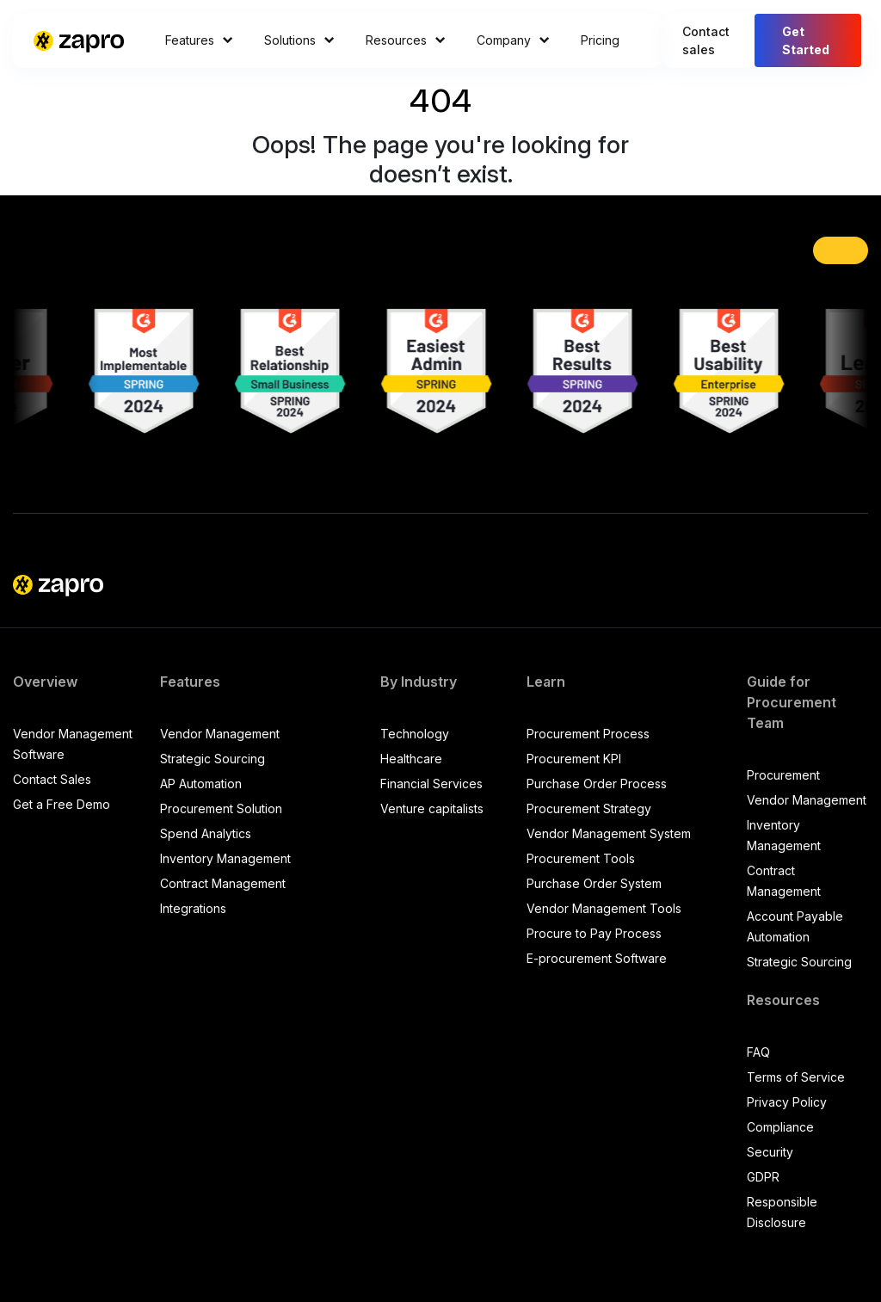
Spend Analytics (205, 833)
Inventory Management (225, 858)
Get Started (805, 40)
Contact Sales (52, 779)
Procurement (783, 775)
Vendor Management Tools (604, 908)
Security (770, 1152)
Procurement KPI (574, 758)
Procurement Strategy (589, 808)
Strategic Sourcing (212, 758)
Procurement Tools (581, 858)
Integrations (193, 908)
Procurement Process (588, 733)
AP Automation (201, 783)
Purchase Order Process (597, 783)
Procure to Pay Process (594, 933)
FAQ (758, 1052)
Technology (414, 733)
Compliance (780, 1127)
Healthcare (411, 758)
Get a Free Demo (61, 804)
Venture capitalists (432, 808)
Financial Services (431, 783)
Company (513, 40)
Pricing (600, 40)
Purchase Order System (594, 883)
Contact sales (706, 40)
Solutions (299, 40)
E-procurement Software (597, 958)
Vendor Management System (609, 833)
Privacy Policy (787, 1102)
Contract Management (223, 883)
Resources (406, 40)
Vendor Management (220, 733)
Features (199, 40)
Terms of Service (796, 1077)
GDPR (763, 1176)
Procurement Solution (221, 808)
